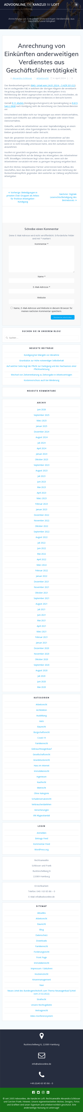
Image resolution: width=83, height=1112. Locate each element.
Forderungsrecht (41, 951)
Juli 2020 (41, 676)
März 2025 (42, 420)
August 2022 (41, 537)
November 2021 (41, 587)
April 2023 (41, 492)
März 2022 (42, 565)
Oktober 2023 (41, 459)
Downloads (41, 940)
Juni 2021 (41, 614)
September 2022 (41, 531)
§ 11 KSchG (18, 103)
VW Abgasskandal (41, 815)
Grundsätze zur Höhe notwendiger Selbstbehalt (41, 360)
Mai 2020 (41, 687)
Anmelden (41, 832)
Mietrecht (41, 787)
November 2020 (41, 653)
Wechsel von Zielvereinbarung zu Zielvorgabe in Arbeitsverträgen (41, 374)
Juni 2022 (41, 548)
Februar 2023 (41, 503)
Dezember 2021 (41, 581)
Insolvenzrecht (41, 974)
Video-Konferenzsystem (41, 1016)
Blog (41, 929)
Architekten (41, 710)
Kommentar (41, 243)
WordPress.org (41, 849)
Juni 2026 (41, 409)
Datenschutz (41, 935)
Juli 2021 (41, 609)
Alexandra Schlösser (22, 78)
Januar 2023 (41, 509)
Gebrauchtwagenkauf (41, 748)
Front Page (41, 957)
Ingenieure (41, 776)
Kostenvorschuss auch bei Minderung (41, 380)
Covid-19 (41, 737)
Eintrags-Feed (41, 838)
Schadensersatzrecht (41, 798)
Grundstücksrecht (41, 760)
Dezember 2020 (41, 648)
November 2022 (41, 520)
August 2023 (41, 470)
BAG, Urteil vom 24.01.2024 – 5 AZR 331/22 (53, 85)
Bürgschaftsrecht (41, 732)
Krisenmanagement (41, 979)
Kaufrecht (41, 782)
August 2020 (41, 670)
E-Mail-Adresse (41, 286)
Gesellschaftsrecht (41, 754)
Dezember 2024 (41, 431)
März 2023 (42, 498)
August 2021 (41, 603)
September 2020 (41, 664)
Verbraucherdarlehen (41, 804)
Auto (41, 721)
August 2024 (41, 437)
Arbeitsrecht (43, 78)
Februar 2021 (41, 637)
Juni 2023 (41, 481)
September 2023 (41, 465)
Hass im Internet (41, 765)
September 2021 (41, 598)
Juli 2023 (41, 476)
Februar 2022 (41, 570)
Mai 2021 (41, 620)
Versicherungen (41, 810)
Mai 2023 (41, 487)
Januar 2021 (41, 642)
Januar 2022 (41, 576)
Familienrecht (41, 743)
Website (41, 297)
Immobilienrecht (41, 771)
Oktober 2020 (41, 659)
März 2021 (42, 631)
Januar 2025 (41, 426)
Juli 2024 (41, 442)
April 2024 (41, 448)
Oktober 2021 (41, 592)
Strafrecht (41, 999)
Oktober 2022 (41, 526)
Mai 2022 (41, 553)
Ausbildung (41, 715)
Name (41, 276)
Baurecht (41, 726)
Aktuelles (41, 913)
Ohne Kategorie (41, 793)
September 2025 (41, 415)
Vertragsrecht (41, 1010)
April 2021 (41, 626)
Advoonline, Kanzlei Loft (31, 4)
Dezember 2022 (41, 515)
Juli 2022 (41, 542)
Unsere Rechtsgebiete (41, 1004)
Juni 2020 (41, 681)
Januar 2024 (41, 453)
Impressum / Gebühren (41, 968)
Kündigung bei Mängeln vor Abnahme (41, 355)
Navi (41, 985)
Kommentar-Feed (41, 844)
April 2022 (41, 559)
